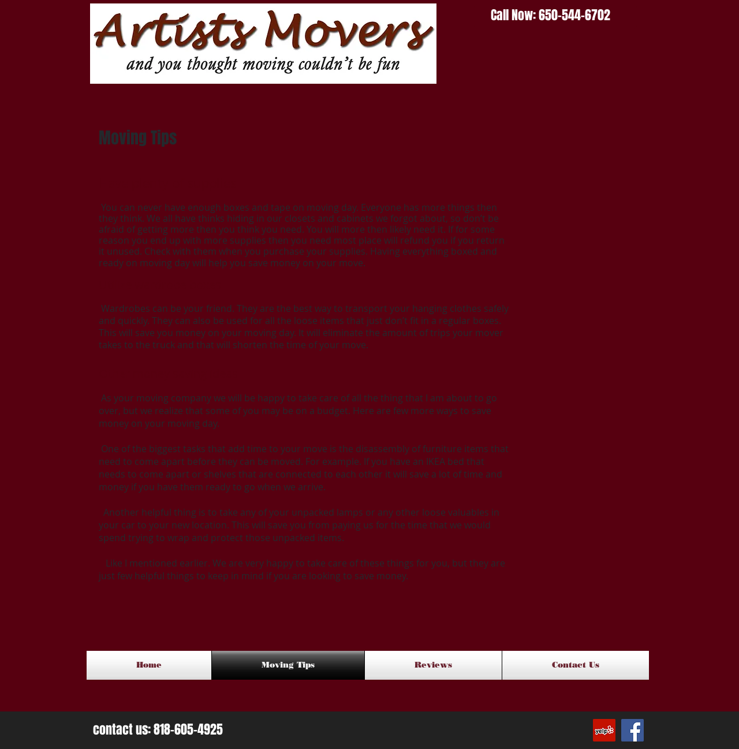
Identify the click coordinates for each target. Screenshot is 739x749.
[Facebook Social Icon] (632, 730)
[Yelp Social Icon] (604, 730)
